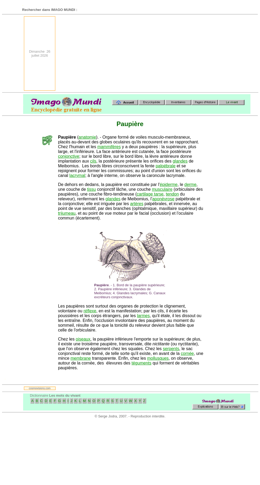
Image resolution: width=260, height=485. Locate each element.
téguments (142, 363)
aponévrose (163, 199)
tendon (172, 194)
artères (136, 203)
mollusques (158, 358)
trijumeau (67, 213)
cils (93, 161)
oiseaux (83, 339)
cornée (187, 353)
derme (190, 184)
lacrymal (77, 175)
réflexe (89, 311)
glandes (180, 161)
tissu (91, 189)
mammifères (109, 146)
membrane (80, 358)
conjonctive (68, 156)
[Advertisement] (199, 53)
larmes (143, 315)
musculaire (162, 189)
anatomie (87, 137)
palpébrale (165, 166)
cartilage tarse (150, 194)
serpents (171, 348)
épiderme (169, 184)
